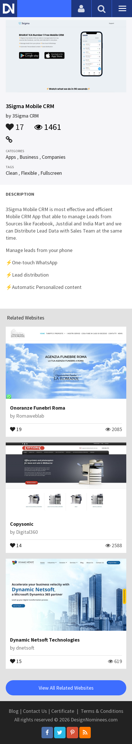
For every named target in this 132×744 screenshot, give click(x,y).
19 (15, 429)
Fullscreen (51, 173)
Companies (54, 157)
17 (15, 124)
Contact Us (35, 711)
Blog (14, 711)
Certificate (62, 711)
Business (28, 157)
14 (15, 545)
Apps (11, 157)
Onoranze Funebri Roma (37, 407)
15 (15, 661)
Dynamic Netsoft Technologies (45, 639)
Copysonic (22, 524)
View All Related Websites (66, 688)
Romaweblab (30, 415)
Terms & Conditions (102, 711)
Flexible (29, 173)
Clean (11, 173)
